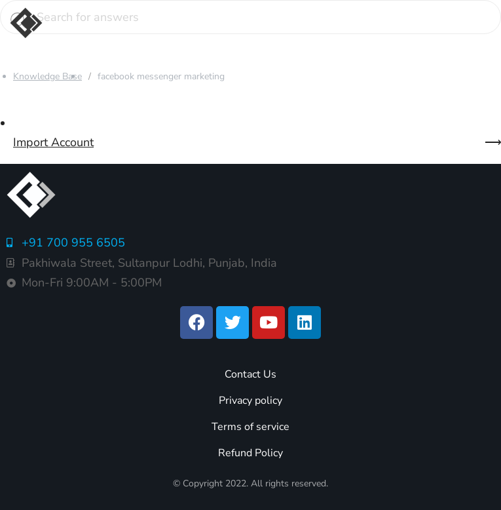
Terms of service (250, 427)
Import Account (53, 142)
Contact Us (250, 374)
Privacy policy (250, 400)
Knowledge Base (47, 76)
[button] (267, 23)
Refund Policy (250, 453)
